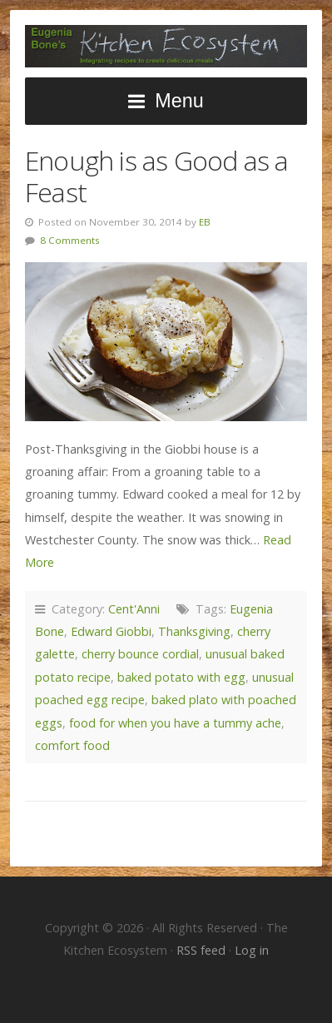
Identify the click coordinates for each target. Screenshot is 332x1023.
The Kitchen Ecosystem (166, 46)
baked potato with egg (181, 677)
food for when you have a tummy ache (175, 723)
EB (205, 222)
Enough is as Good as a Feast (156, 176)
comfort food (72, 745)
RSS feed (202, 950)
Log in (252, 950)
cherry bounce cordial (140, 654)
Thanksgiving (194, 631)
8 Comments (70, 240)
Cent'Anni (134, 609)
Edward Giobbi (111, 631)
